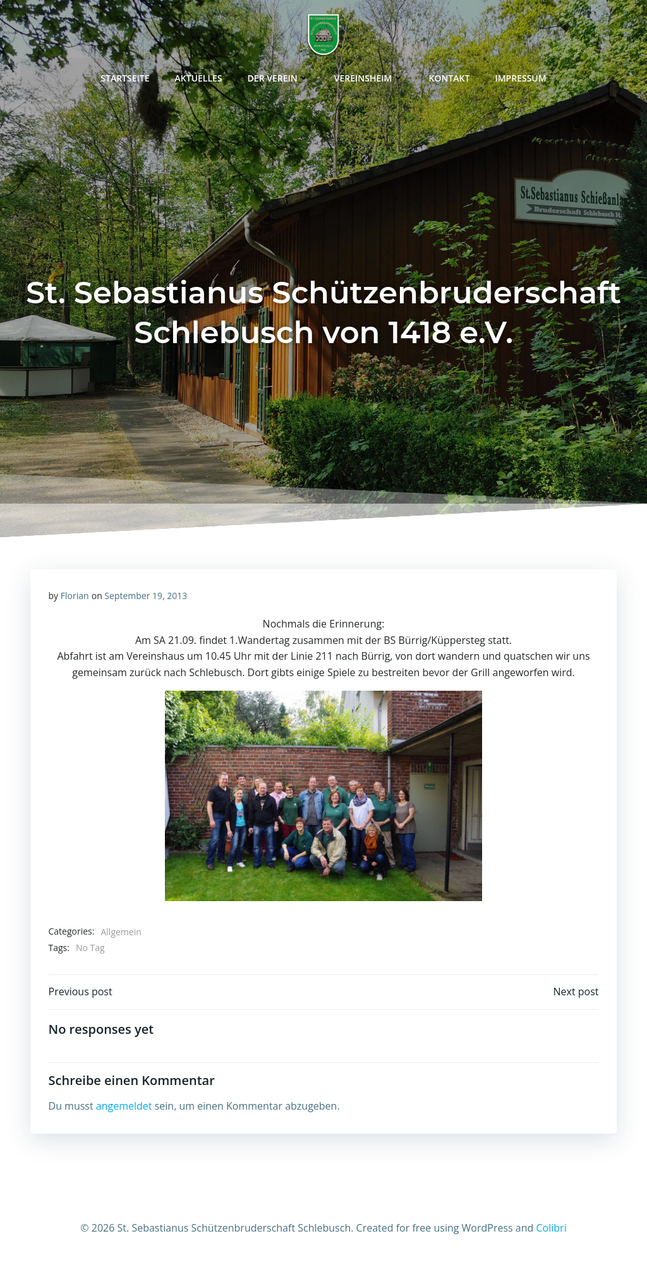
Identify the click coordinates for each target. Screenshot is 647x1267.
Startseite (124, 76)
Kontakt (449, 76)
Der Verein (278, 76)
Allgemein (121, 932)
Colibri (551, 1230)
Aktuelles (198, 76)
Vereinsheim (369, 76)
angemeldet (124, 1108)
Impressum (520, 76)
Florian (75, 596)
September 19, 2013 (146, 596)
